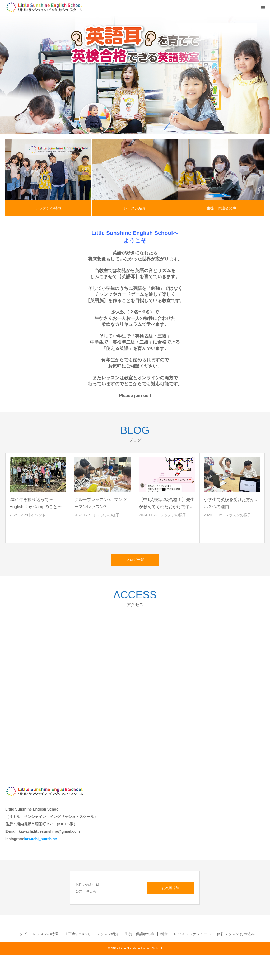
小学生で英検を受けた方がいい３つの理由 (231, 503)
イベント (38, 515)
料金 (164, 934)
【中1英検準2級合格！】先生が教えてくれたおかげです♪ (166, 503)
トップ (20, 934)
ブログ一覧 (135, 560)
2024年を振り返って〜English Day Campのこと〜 (36, 503)
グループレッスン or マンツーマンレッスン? (100, 503)
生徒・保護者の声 (221, 208)
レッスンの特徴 (48, 208)
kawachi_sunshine (40, 839)
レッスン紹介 (135, 208)
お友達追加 (170, 888)
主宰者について (77, 934)
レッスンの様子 (106, 515)
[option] (135, 74)
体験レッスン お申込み (236, 934)
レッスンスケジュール (192, 934)
